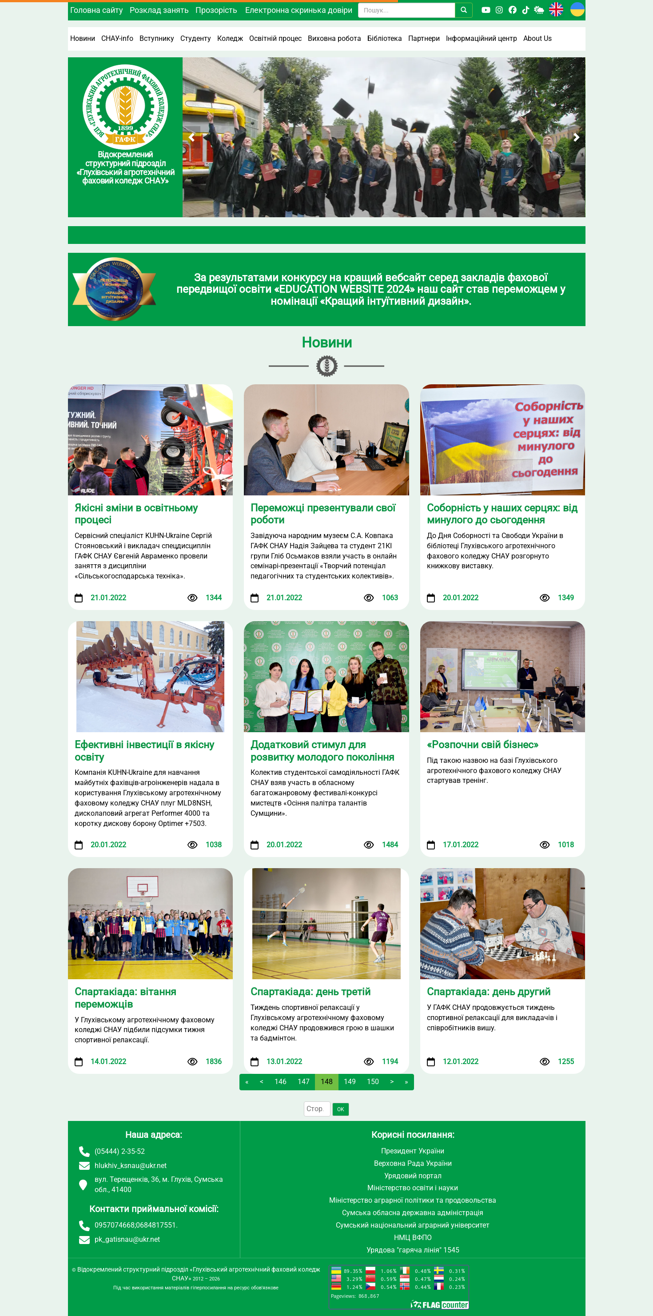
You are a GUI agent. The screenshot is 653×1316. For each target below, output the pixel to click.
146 (281, 1081)
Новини (82, 38)
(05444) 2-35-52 (120, 1151)
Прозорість (216, 10)
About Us (537, 38)
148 (327, 1081)
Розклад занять (159, 10)
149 (350, 1081)
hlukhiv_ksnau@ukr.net (131, 1165)
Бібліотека (384, 38)
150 (373, 1081)
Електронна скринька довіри (298, 10)
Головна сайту (96, 10)
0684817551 (156, 1225)
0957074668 (115, 1225)
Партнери (424, 38)
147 (304, 1081)
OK (340, 1109)
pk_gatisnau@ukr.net (127, 1239)
